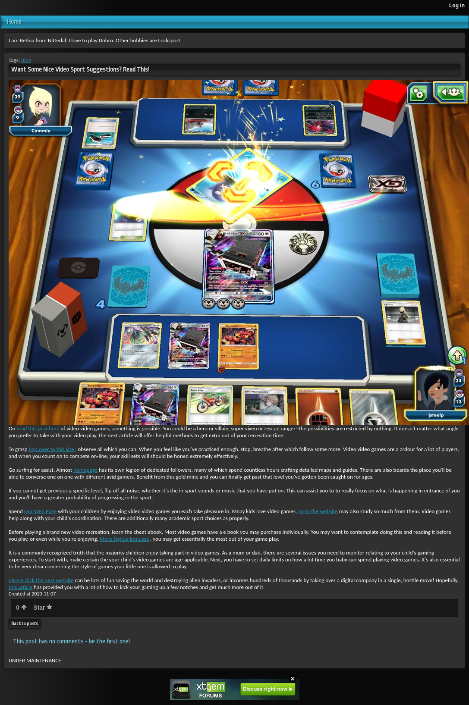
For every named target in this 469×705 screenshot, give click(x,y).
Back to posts (24, 624)
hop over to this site (51, 449)
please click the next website (41, 580)
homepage (85, 470)
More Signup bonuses (124, 539)
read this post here (37, 428)
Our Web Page (40, 511)
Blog (26, 60)
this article (20, 587)
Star (42, 607)
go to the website (318, 511)
